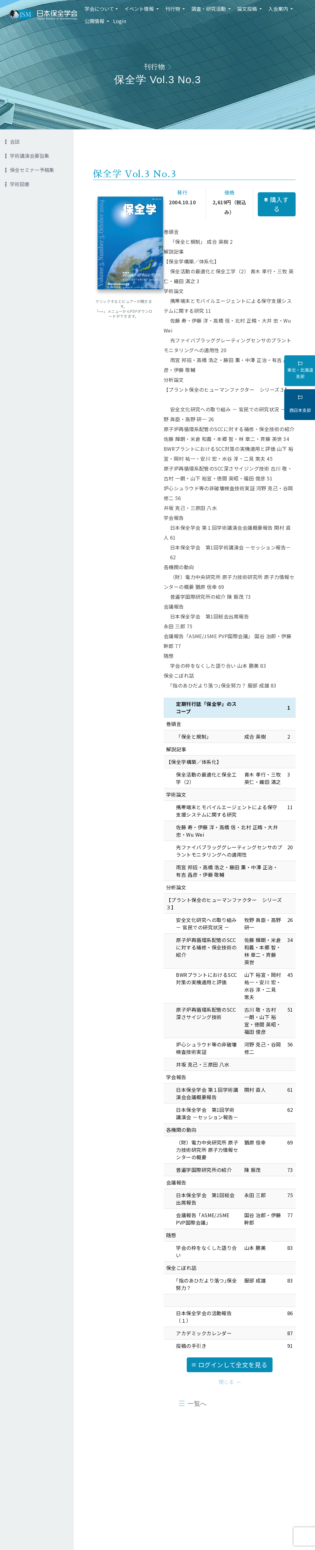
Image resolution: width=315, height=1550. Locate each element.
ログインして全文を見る (230, 1364)
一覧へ (197, 1403)
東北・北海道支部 (300, 370)
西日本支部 (300, 404)
